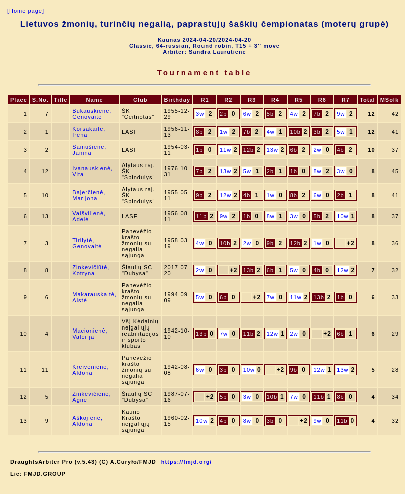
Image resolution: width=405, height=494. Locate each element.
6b (293, 150)
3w (200, 114)
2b (223, 114)
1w (224, 132)
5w (341, 132)
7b (317, 114)
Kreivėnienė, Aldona (90, 370)
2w (317, 150)
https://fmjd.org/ (186, 462)
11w (225, 150)
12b (248, 150)
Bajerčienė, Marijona (88, 195)
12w (225, 195)
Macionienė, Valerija (89, 333)
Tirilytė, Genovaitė (87, 243)
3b (317, 132)
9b (199, 195)
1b (199, 150)
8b (199, 132)
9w (341, 114)
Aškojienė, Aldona (87, 421)
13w (272, 150)
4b (340, 150)
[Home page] (25, 11)
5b (270, 114)
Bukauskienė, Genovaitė (91, 114)
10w (342, 216)
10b (295, 132)
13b (248, 270)
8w (317, 171)
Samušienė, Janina (89, 150)
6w (247, 114)
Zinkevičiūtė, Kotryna (90, 270)
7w (271, 297)
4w (294, 114)
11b (201, 216)
